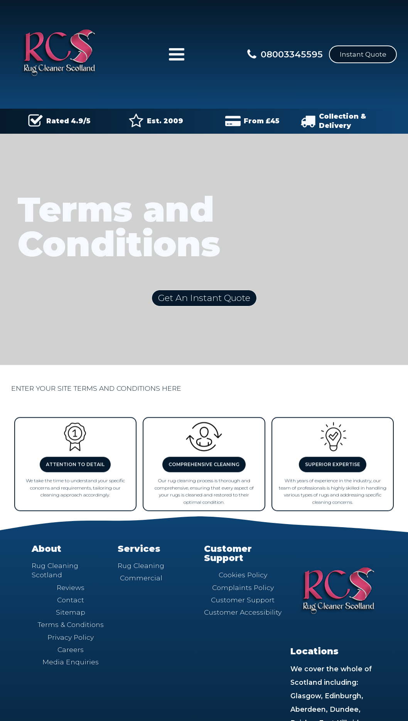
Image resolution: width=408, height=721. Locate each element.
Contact (70, 600)
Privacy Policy (70, 637)
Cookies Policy (243, 575)
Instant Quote (363, 54)
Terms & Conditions (71, 624)
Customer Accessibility (243, 612)
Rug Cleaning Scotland (55, 570)
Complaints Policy (243, 587)
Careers (70, 649)
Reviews (70, 587)
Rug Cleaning (141, 565)
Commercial (141, 578)
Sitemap (70, 612)
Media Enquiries (70, 662)
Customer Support (243, 600)
